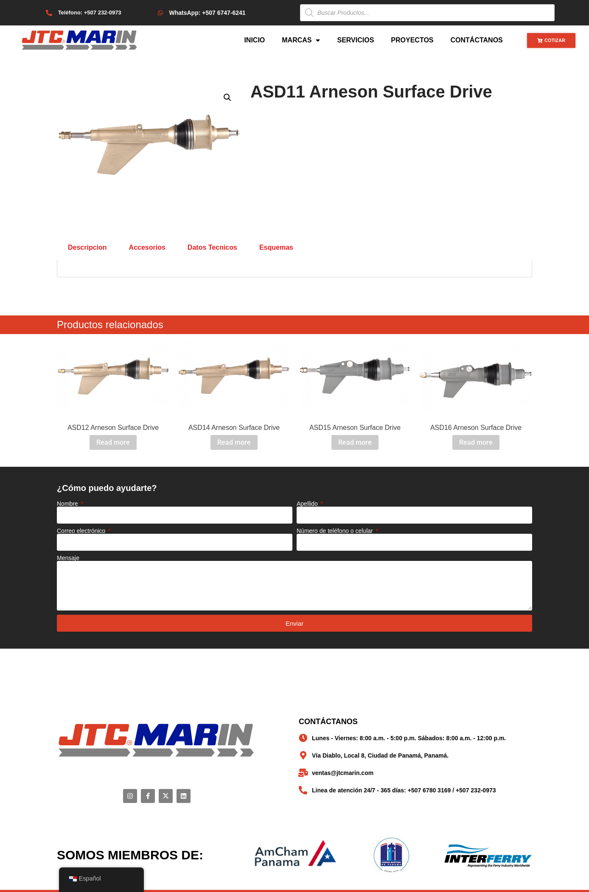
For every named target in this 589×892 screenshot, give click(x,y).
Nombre (68, 504)
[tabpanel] (294, 268)
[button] (227, 97)
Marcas (301, 40)
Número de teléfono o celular (336, 531)
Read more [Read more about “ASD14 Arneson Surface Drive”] (234, 442)
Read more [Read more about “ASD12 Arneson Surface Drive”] (113, 442)
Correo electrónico (82, 531)
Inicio (254, 40)
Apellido (308, 504)
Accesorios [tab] (147, 247)
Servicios (355, 40)
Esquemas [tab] (276, 247)
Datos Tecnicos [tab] (212, 247)
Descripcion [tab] (87, 247)
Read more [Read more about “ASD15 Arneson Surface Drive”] (355, 442)
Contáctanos (477, 40)
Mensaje (68, 558)
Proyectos (412, 40)
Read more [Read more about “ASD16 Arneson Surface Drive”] (476, 442)
